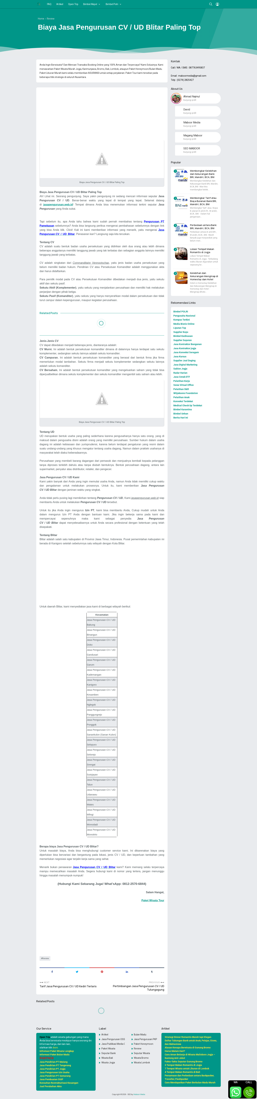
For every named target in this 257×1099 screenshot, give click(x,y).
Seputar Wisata (142, 1053)
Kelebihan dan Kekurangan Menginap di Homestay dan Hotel (204, 276)
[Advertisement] (102, 113)
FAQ (49, 4)
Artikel (59, 4)
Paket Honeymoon (143, 1044)
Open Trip (73, 4)
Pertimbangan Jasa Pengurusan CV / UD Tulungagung (138, 987)
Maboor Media (139, 1094)
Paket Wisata (108, 1048)
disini (55, 1047)
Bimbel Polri (112, 4)
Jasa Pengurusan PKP (145, 1039)
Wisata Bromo (141, 1058)
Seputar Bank (108, 1053)
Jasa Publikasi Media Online (113, 1044)
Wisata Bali (107, 1058)
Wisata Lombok (142, 1062)
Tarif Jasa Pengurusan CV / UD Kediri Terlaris (68, 986)
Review (45, 958)
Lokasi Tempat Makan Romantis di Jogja (202, 250)
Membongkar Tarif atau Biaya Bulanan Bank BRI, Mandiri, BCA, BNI (203, 201)
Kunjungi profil (189, 100)
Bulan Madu (140, 1034)
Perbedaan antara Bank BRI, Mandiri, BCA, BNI (203, 226)
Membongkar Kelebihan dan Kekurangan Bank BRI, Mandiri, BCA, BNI (203, 174)
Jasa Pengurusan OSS (113, 1039)
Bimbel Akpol (90, 4)
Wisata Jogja (108, 1062)
